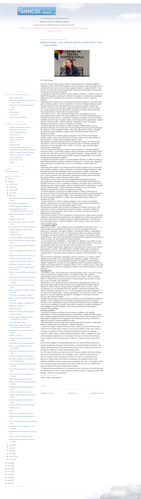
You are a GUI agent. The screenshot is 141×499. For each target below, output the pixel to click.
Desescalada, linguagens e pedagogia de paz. (21, 303)
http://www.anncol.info (16, 98)
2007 (9, 483)
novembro (12, 184)
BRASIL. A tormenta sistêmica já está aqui (21, 413)
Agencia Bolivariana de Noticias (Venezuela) (23, 150)
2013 (9, 466)
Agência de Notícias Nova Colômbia (20, 155)
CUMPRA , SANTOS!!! (16, 335)
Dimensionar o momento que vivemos (20, 264)
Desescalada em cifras (15, 308)
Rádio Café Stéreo (15, 145)
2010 (9, 474)
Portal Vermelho (14, 112)
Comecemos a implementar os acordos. (20, 392)
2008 (9, 480)
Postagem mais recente (47, 393)
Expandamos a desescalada (16, 219)
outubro (11, 187)
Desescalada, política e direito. (17, 322)
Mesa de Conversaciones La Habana (20, 127)
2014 (9, 463)
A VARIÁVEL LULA (15, 235)
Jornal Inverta (14, 115)
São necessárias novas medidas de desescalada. (22, 227)
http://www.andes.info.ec (17, 137)
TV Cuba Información (16, 157)
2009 (9, 477)
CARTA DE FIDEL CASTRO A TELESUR (21, 261)
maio (10, 448)
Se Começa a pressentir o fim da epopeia (20, 258)
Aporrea (12, 142)
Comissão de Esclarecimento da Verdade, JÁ (21, 255)
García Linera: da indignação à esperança (20, 295)
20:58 (44, 386)
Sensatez (11, 410)
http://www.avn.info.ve (16, 140)
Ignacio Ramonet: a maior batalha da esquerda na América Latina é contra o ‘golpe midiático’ (72, 43)
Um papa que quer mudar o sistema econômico (22, 277)
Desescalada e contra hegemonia (18, 203)
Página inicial (72, 393)
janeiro (11, 459)
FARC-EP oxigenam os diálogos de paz (20, 206)
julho (11, 195)
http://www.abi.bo (15, 135)
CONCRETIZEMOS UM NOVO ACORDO (21, 405)
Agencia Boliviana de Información (20, 147)
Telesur (12, 162)
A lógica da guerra (14, 407)
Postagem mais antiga (97, 393)
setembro (12, 190)
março (11, 453)
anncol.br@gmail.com (11, 171)
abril (10, 451)
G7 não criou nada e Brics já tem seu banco (21, 356)
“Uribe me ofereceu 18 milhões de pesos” (21, 436)
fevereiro (12, 456)
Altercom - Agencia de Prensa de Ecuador (22, 152)
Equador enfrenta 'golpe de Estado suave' (20, 379)
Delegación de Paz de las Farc (18, 129)
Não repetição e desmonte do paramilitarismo (22, 343)
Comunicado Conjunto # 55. (17, 306)
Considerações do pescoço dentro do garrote (21, 311)
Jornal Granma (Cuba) (16, 160)
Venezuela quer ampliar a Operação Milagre (21, 238)
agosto (11, 193)
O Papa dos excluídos (15, 314)
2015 (9, 182)
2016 (9, 179)
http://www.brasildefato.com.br (19, 132)
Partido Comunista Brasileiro (18, 117)
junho (11, 445)
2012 (9, 469)
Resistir (12, 109)
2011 (9, 471)
